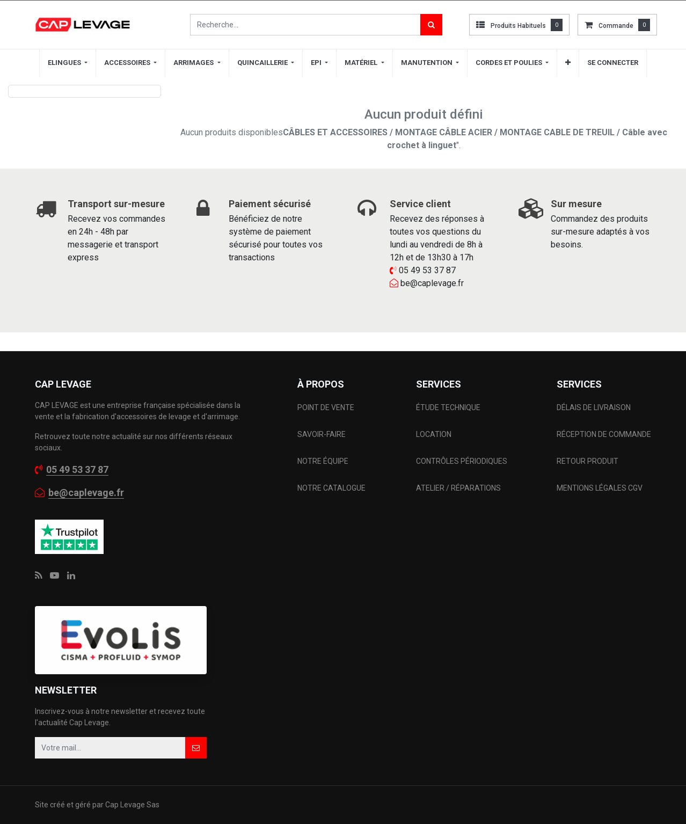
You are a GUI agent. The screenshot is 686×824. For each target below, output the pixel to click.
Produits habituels (518, 26)
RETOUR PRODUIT (587, 461)
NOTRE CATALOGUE (331, 488)
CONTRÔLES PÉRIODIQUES (461, 461)
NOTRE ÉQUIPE (322, 461)
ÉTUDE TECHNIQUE (449, 407)
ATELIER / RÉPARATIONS (458, 488)
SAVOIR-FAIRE (321, 434)
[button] (568, 62)
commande (616, 26)
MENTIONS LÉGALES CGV (600, 488)
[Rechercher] (431, 24)
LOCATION (434, 434)
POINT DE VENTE (325, 407)
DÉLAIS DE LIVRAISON (594, 407)
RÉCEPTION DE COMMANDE (604, 434)
